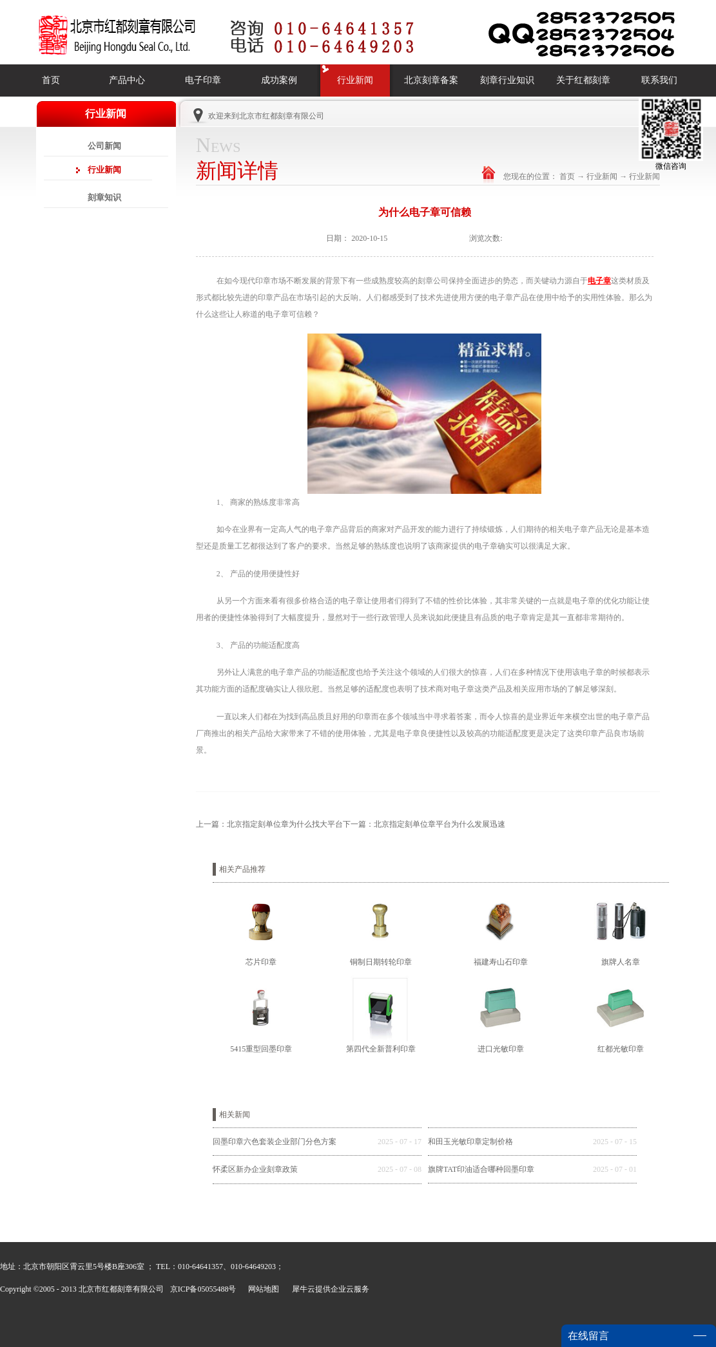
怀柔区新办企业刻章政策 (255, 1169)
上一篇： (269, 824)
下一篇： (424, 824)
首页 (51, 80)
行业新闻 (601, 176)
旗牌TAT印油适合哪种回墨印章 (481, 1169)
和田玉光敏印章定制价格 (470, 1141)
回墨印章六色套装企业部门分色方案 (274, 1141)
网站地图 (261, 1289)
